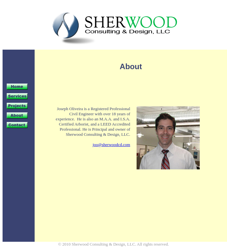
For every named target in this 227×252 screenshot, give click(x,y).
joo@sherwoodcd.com (111, 144)
